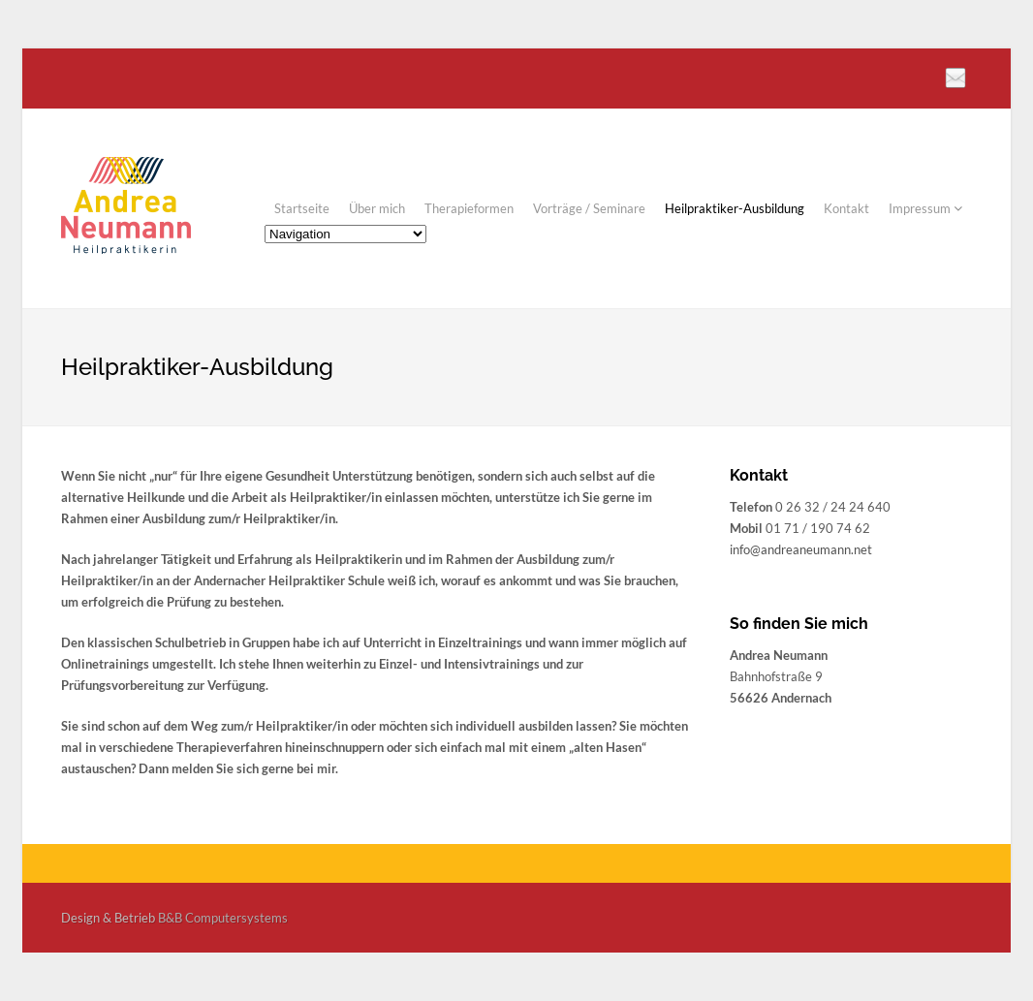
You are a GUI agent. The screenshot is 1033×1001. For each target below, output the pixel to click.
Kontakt (846, 208)
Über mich (377, 208)
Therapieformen (469, 208)
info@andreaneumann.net (801, 549)
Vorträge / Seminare (589, 208)
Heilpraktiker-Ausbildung (734, 208)
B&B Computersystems (223, 917)
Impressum (925, 208)
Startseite (301, 208)
